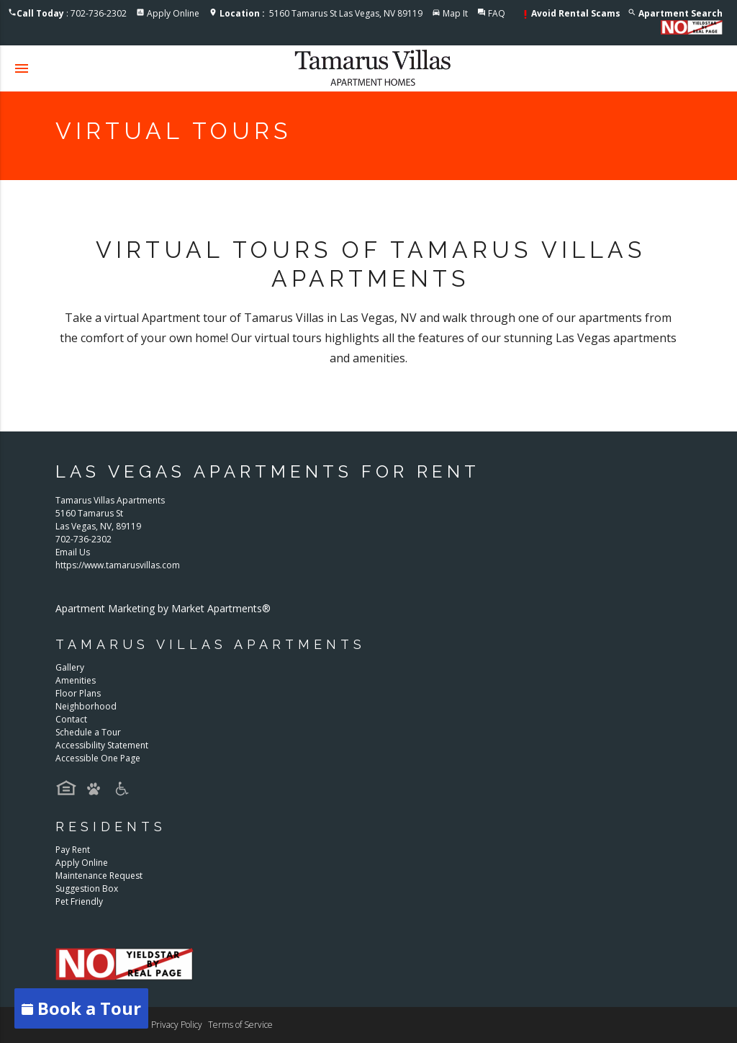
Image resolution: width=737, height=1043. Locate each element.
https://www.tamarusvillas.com (117, 565)
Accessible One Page (97, 758)
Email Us (72, 552)
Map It (455, 13)
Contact (71, 719)
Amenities (75, 680)
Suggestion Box (86, 888)
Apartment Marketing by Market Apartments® (163, 608)
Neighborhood (86, 706)
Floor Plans (78, 693)
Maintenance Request (99, 875)
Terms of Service (240, 1025)
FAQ (496, 13)
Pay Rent (72, 849)
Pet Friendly (79, 901)
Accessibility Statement (101, 745)
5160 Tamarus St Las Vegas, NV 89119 (321, 13)
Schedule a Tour (88, 732)
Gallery (69, 667)
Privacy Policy (176, 1025)
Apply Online (173, 13)
